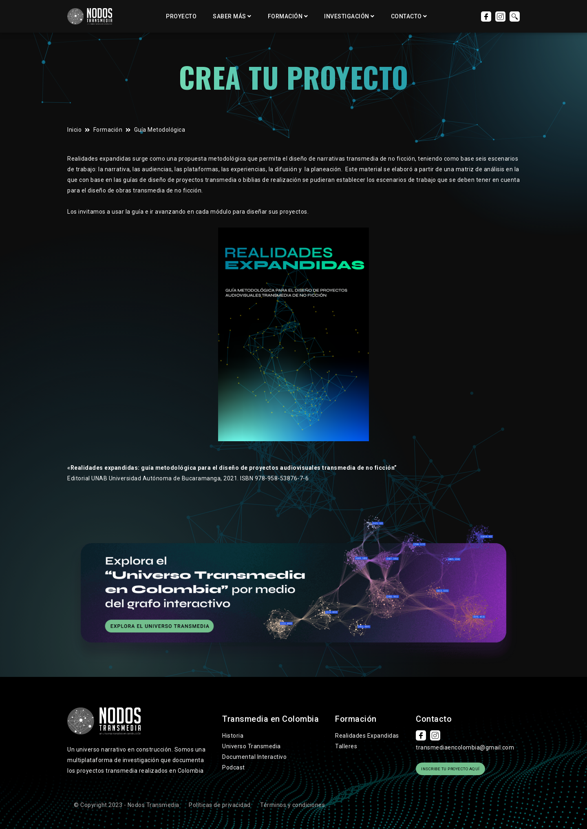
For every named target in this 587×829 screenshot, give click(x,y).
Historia (232, 735)
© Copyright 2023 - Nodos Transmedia (126, 801)
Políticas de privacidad (220, 801)
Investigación (346, 16)
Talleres (346, 746)
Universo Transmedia (251, 746)
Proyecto (181, 16)
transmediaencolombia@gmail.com (465, 747)
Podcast (233, 767)
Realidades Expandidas (367, 735)
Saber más (229, 16)
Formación (285, 16)
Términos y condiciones (292, 801)
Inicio (74, 129)
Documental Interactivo (254, 757)
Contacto (406, 16)
